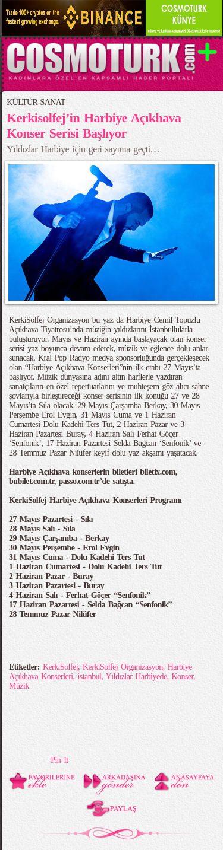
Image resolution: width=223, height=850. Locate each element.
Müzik (19, 686)
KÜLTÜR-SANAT (36, 102)
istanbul (89, 676)
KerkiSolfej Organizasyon (123, 667)
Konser (183, 676)
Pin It (59, 760)
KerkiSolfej (60, 667)
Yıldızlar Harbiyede (136, 676)
